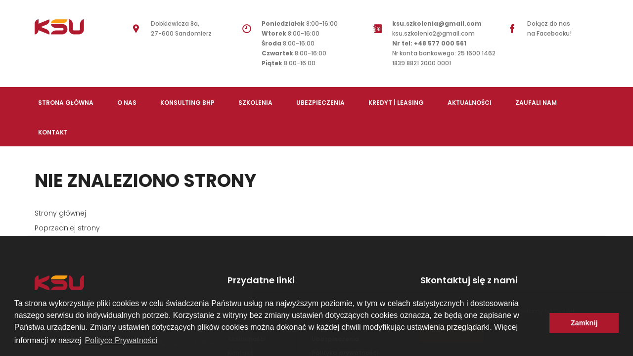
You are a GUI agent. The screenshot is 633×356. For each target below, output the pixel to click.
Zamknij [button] (584, 323)
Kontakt (53, 132)
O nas (126, 102)
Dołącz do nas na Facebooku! (549, 28)
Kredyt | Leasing (396, 102)
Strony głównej (60, 213)
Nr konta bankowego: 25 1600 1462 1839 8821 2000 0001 (444, 58)
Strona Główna (65, 102)
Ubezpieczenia (320, 102)
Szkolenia (255, 102)
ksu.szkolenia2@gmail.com (437, 33)
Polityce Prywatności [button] (121, 340)
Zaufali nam (536, 102)
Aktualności (470, 102)
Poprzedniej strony (67, 228)
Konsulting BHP (187, 102)
